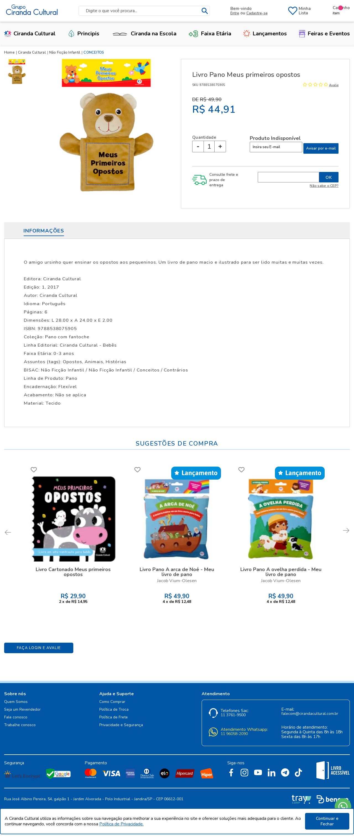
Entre (234, 13)
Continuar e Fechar (327, 821)
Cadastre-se (257, 13)
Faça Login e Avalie (39, 647)
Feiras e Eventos (324, 33)
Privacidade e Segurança (121, 725)
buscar (205, 11)
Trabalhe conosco (20, 725)
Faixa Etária (210, 33)
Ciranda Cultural (30, 33)
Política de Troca (114, 709)
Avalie (334, 85)
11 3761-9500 (233, 715)
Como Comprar (112, 702)
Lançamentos (265, 33)
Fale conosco (15, 717)
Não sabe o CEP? (324, 185)
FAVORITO (34, 470)
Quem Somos (16, 702)
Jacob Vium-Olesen (177, 581)
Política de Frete (113, 717)
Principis (83, 33)
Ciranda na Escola (143, 33)
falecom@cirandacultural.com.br (309, 714)
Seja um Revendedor (22, 709)
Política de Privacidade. (121, 824)
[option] (18, 71)
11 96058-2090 (234, 734)
